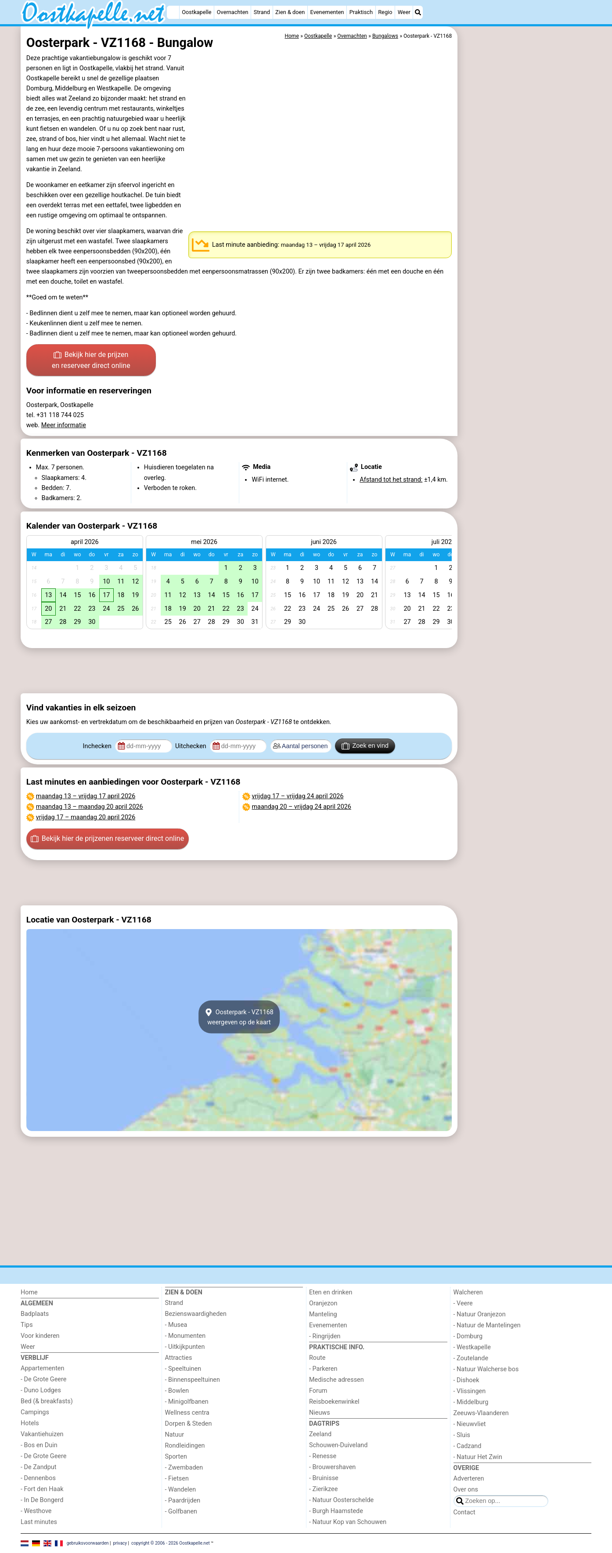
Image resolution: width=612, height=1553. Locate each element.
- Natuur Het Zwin (478, 1457)
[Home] (173, 12)
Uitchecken (191, 746)
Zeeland (320, 1434)
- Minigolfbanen (187, 1401)
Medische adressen (336, 1380)
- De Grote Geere (43, 1379)
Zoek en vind (365, 746)
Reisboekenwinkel (334, 1401)
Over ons (466, 1489)
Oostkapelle (196, 12)
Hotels (30, 1423)
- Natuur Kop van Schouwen (347, 1522)
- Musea (176, 1325)
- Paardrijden (183, 1500)
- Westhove (36, 1511)
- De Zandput (38, 1467)
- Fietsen (177, 1478)
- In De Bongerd (42, 1500)
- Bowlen (177, 1390)
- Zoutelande (471, 1358)
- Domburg (468, 1336)
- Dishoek (466, 1380)
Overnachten (232, 12)
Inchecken (98, 746)
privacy (120, 1542)
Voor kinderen (40, 1336)
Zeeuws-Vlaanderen (481, 1413)
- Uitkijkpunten (185, 1347)
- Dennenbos (38, 1478)
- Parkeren (323, 1369)
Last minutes (39, 1522)
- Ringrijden (324, 1336)
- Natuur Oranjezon (480, 1314)
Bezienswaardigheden (196, 1314)
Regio (385, 12)
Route (317, 1358)
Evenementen (327, 12)
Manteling (323, 1314)
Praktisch (361, 12)
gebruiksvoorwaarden (88, 1542)
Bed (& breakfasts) (47, 1401)
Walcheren (468, 1292)
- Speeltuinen (183, 1369)
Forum (318, 1390)
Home (29, 1292)
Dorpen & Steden (188, 1423)
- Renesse (322, 1456)
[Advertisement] (525, 228)
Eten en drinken (330, 1292)
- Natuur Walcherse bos (486, 1369)
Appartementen (42, 1368)
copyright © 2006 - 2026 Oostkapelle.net (170, 1542)
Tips (27, 1325)
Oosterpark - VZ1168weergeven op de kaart (239, 1017)
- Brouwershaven (332, 1467)
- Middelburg (471, 1402)
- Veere (463, 1303)
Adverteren (469, 1478)
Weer (404, 12)
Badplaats (35, 1314)
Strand (262, 12)
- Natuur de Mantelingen (487, 1325)
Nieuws (319, 1412)
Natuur (174, 1434)
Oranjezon (323, 1303)
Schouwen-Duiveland (338, 1445)
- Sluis (462, 1435)
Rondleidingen (185, 1445)
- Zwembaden (184, 1467)
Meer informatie (63, 425)
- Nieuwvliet (470, 1424)
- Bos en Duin (39, 1445)
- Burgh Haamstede (336, 1511)
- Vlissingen (470, 1391)
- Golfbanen (181, 1511)
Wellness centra (187, 1412)
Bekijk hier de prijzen (91, 360)
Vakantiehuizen (42, 1434)
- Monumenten (185, 1336)
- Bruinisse (323, 1478)
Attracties (178, 1358)
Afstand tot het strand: (391, 479)
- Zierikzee (323, 1489)
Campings (35, 1412)
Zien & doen (290, 12)
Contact (464, 1512)
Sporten (176, 1456)
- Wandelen (180, 1489)
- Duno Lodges (41, 1390)
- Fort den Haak (42, 1489)
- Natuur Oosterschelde (341, 1500)
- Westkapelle (472, 1347)
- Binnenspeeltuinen (192, 1380)
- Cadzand (468, 1446)
